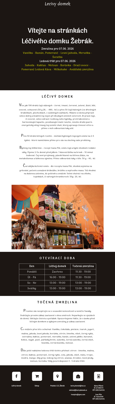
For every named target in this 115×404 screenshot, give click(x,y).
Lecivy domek (57, 4)
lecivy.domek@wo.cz (78, 386)
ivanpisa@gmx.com (78, 394)
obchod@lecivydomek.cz (78, 390)
